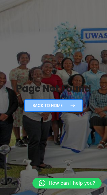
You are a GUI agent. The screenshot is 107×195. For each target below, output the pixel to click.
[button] (67, 183)
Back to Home (53, 105)
